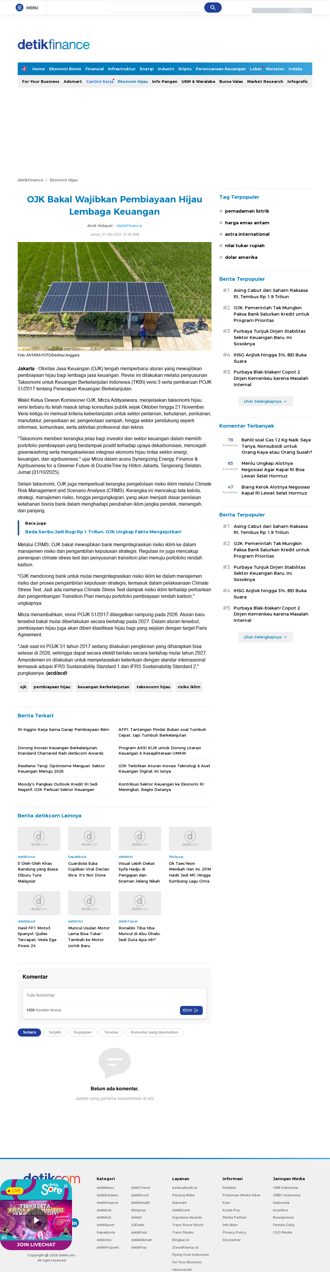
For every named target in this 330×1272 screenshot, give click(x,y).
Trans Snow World (187, 1225)
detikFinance (30, 179)
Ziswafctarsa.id (185, 1247)
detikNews (105, 1188)
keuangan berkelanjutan (103, 686)
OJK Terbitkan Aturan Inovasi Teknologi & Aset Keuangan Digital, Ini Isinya (164, 768)
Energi (147, 68)
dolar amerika (241, 257)
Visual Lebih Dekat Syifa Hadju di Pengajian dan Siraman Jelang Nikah (139, 872)
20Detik (137, 1225)
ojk (23, 686)
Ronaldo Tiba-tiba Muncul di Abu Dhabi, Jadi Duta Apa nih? (139, 933)
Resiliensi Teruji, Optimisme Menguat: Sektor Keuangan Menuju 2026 (61, 768)
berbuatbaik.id (184, 1188)
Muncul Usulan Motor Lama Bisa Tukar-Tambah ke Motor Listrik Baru (89, 936)
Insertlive (280, 1210)
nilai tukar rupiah (245, 245)
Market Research (265, 81)
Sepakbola (106, 1232)
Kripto (185, 68)
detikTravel (140, 1188)
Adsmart (73, 81)
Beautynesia (283, 1217)
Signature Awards (187, 1217)
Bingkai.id (180, 1240)
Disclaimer (232, 1240)
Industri (166, 68)
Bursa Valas (231, 81)
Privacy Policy (234, 1232)
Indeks (295, 68)
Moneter (275, 68)
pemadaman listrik (247, 211)
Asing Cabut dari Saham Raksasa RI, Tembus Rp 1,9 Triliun (271, 293)
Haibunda (281, 1203)
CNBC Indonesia (286, 1195)
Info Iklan (230, 1225)
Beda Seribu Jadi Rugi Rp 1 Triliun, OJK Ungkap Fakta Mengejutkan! (103, 532)
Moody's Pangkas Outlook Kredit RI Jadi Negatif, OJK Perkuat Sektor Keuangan (58, 787)
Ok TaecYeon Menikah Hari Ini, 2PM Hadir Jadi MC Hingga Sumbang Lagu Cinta (190, 872)
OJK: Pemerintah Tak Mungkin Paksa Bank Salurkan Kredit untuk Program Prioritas (271, 314)
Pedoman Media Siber (241, 1195)
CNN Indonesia (285, 1188)
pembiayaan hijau (52, 686)
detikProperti (108, 1247)
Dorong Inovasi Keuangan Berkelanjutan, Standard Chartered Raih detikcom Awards (61, 750)
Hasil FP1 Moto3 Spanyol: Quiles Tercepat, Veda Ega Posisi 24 (37, 936)
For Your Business (40, 81)
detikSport (105, 1225)
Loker (256, 68)
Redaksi (229, 1188)
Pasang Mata (183, 1195)
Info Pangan (164, 81)
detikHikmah (141, 1240)
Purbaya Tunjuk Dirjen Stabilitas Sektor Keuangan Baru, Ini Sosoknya (269, 338)
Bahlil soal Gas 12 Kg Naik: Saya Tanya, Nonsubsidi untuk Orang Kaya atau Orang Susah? (277, 446)
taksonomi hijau (153, 686)
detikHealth (140, 1203)
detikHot (104, 1217)
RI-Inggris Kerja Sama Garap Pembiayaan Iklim (63, 729)
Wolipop (138, 1210)
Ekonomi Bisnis (65, 68)
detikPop (139, 1247)
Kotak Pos (231, 1210)
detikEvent (181, 1210)
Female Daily (284, 1225)
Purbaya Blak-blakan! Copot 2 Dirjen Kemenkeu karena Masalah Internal (271, 378)
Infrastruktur (122, 68)
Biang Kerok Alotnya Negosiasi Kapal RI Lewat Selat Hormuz (276, 490)
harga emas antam (247, 223)
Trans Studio (183, 1232)
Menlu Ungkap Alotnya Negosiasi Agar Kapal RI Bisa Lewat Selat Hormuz (273, 470)
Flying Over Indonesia (190, 1254)
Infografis (297, 81)
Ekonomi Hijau (133, 81)
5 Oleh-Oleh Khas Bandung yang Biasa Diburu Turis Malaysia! (38, 872)
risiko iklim (189, 686)
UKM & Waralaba (198, 81)
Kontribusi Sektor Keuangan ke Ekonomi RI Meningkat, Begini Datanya (161, 787)
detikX (136, 1217)
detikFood (139, 1195)
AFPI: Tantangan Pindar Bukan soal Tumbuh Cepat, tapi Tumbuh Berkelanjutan (162, 732)
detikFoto (139, 1232)
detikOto (104, 1240)
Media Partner (234, 1217)
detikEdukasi (107, 1195)
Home (38, 68)
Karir (226, 1203)
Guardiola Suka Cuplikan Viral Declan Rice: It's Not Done (88, 869)
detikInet (104, 1210)
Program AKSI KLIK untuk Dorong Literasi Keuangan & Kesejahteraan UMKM (159, 750)
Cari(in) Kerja (99, 81)
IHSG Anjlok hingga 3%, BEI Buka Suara (270, 358)
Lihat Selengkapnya (265, 401)
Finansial (95, 68)
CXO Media (282, 1232)
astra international (247, 234)
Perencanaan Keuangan (221, 68)
